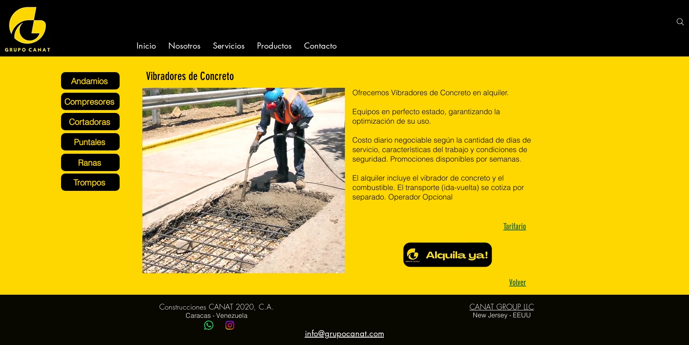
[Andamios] (90, 80)
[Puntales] (90, 141)
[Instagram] (230, 325)
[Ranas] (90, 162)
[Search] (680, 22)
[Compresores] (90, 101)
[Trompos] (90, 182)
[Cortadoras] (90, 121)
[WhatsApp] (209, 325)
